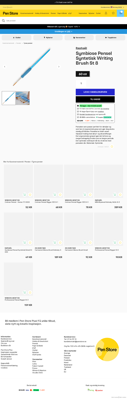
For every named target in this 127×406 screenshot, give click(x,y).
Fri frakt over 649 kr (63, 2)
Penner (53, 13)
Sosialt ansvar (6, 359)
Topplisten (111, 38)
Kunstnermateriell (26, 13)
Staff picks (36, 355)
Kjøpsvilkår (5, 363)
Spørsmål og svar (7, 341)
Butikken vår (6, 345)
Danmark (67, 355)
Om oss (4, 343)
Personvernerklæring (9, 365)
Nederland (68, 365)
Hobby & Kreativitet (42, 13)
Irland (66, 362)
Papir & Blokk (62, 13)
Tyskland (67, 367)
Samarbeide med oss (9, 354)
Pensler (18, 43)
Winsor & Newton (39, 370)
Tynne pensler (28, 43)
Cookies (4, 368)
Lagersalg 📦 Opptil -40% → (63, 27)
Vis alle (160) (37, 373)
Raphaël (81, 48)
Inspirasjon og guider (9, 352)
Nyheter (91, 13)
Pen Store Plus (6, 350)
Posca (34, 368)
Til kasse (95, 99)
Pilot (34, 361)
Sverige (67, 353)
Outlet (98, 13)
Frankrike (67, 360)
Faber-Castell (37, 366)
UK (65, 369)
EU (65, 372)
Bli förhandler (6, 357)
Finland (67, 358)
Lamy (34, 364)
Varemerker (83, 13)
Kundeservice (105, 7)
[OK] (63, 20)
